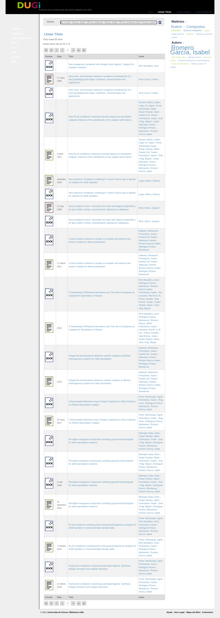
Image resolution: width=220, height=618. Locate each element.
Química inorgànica (192, 30)
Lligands (207, 30)
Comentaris (207, 612)
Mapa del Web (193, 612)
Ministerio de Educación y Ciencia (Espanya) (194, 60)
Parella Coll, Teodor (148, 115)
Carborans (176, 30)
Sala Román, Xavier (148, 336)
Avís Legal (179, 612)
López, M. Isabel (146, 106)
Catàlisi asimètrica (177, 34)
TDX (14, 47)
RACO (15, 43)
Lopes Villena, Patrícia (149, 181)
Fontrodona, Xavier (148, 118)
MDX (14, 52)
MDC (14, 62)
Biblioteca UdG (76, 612)
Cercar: (50, 22)
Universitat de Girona (57, 612)
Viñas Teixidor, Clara (178, 57)
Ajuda (169, 612)
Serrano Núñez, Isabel (149, 102)
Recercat (16, 57)
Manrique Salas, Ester (149, 433)
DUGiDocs (17, 29)
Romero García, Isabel (149, 243)
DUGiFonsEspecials (22, 38)
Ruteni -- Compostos (188, 27)
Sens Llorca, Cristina (148, 79)
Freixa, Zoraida (146, 299)
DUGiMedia (17, 33)
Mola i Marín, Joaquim (149, 208)
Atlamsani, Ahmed (147, 240)
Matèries (178, 21)
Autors (177, 42)
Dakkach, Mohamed (148, 231)
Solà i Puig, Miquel (147, 342)
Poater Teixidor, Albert (149, 112)
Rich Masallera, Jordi (149, 66)
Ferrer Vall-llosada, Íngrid (150, 397)
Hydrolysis (190, 34)
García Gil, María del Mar (180, 64)
